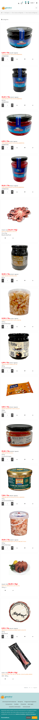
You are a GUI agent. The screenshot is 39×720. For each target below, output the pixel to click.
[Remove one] (3, 59)
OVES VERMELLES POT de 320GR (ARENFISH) (13, 187)
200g (3, 410)
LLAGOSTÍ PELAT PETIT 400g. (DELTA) (11, 320)
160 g (3, 631)
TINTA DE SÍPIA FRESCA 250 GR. (9, 364)
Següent (35, 687)
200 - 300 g (5, 676)
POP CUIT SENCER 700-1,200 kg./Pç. (11, 585)
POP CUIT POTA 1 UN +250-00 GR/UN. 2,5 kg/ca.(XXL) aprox (17, 674)
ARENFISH (5, 56)
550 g (3, 277)
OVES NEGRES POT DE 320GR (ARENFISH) (12, 98)
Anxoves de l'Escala (8, 500)
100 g (3, 454)
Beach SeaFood (6, 235)
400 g (3, 321)
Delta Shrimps (6, 323)
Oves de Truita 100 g (7, 453)
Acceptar (34, 717)
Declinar (28, 717)
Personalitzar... (5, 717)
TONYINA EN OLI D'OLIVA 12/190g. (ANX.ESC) (13, 497)
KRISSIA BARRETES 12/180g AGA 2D (11, 408)
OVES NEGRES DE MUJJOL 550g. (9, 275)
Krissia (4, 412)
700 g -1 (4, 587)
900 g (3, 543)
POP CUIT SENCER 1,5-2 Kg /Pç (9, 231)
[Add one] (12, 59)
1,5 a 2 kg (4, 233)
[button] (22, 4)
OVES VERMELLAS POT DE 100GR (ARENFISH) (13, 143)
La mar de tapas (6, 368)
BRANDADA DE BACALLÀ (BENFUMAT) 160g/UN (14, 630)
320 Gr (4, 100)
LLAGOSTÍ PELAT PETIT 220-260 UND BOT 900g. (14, 541)
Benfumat (5, 633)
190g (3, 499)
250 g (3, 366)
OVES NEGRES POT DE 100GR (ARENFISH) (12, 54)
